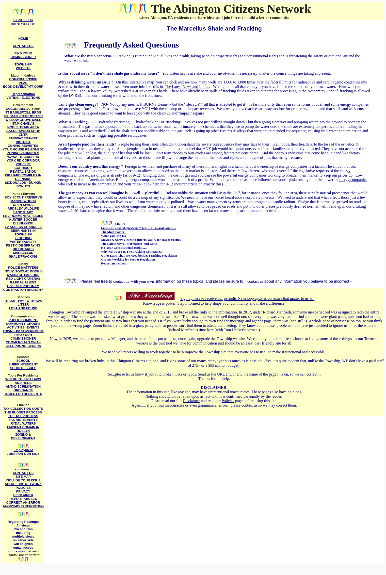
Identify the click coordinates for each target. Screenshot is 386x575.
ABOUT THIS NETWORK (23, 484)
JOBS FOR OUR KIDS (23, 454)
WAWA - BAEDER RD (23, 157)
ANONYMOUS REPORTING (23, 506)
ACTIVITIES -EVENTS (23, 327)
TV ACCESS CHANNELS (23, 227)
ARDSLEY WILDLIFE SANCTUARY (23, 210)
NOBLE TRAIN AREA (23, 127)
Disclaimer (191, 401)
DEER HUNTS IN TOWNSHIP (23, 232)
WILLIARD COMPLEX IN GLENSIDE (23, 177)
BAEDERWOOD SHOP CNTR (23, 132)
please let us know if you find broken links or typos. (156, 374)
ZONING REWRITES (23, 146)
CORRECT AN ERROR (23, 502)
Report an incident (114, 263)
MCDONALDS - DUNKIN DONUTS (23, 184)
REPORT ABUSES (23, 499)
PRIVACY (23, 491)
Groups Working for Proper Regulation (128, 259)
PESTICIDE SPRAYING (23, 245)
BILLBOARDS (23, 249)
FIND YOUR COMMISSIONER (23, 336)
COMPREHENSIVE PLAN (23, 81)
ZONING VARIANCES (23, 153)
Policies (228, 401)
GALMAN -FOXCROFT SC (23, 116)
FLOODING (23, 238)
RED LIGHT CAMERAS (23, 278)
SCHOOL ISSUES (23, 368)
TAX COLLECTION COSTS (23, 409)
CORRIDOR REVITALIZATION (23, 169)
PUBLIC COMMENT (23, 320)
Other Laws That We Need (119, 255)
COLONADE (15, 109)
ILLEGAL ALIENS (23, 282)
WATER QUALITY (23, 242)
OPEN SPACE (23, 205)
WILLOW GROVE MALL (23, 120)
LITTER (23, 304)
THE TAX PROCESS (23, 416)
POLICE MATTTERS (23, 267)
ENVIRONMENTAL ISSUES (23, 216)
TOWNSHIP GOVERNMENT (23, 331)
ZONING (21, 434)
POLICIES (23, 488)
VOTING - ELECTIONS (23, 97)
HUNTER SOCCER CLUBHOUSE (23, 221)
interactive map (142, 82)
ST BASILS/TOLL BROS (23, 112)
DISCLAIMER (23, 495)
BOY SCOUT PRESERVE (23, 197)
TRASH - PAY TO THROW (23, 301)
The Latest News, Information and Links (130, 244)
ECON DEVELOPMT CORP (23, 86)
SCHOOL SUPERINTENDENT (23, 362)
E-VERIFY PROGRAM (23, 286)
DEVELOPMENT (23, 438)
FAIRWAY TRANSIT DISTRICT (23, 140)
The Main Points (113, 232)
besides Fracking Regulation (157, 255)
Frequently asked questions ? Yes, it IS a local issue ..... (138, 228)
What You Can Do (113, 236)
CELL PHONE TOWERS (23, 346)
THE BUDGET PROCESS (23, 412)
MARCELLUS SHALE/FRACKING (23, 254)
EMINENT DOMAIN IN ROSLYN (23, 429)
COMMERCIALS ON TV (23, 342)
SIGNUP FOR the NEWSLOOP (23, 22)
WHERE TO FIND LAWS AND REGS (23, 381)
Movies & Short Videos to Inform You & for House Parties (141, 240)
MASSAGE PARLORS (23, 275)
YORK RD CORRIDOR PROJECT (23, 162)
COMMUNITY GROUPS (23, 324)
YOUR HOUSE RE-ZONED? (23, 149)
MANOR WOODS (23, 201)
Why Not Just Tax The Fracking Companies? (131, 251)
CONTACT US (23, 473)
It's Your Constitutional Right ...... (124, 247)
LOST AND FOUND (23, 308)
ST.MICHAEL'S (23, 123)
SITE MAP (23, 476)
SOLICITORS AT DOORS (23, 271)
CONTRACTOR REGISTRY (23, 290)
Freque (96, 44)
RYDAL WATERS (23, 423)
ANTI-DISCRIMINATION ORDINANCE (23, 388)
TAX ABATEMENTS (23, 420)
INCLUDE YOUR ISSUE (23, 480)
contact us (121, 281)
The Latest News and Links (187, 86)
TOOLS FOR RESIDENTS (23, 394)
